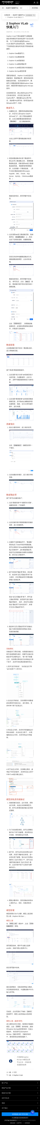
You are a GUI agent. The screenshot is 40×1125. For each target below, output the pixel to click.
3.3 (21, 8)
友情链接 (27, 1123)
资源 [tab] (20, 1103)
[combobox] (24, 8)
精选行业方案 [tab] (20, 1093)
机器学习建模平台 (12, 8)
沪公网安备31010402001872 (20, 1118)
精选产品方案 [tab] (20, 1088)
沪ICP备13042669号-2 (10, 1120)
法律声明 (19, 1123)
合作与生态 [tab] (20, 1098)
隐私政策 (12, 1123)
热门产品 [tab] (20, 1083)
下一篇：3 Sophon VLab (14, 1075)
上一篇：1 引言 (11, 1072)
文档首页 (7, 15)
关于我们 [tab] (20, 1108)
